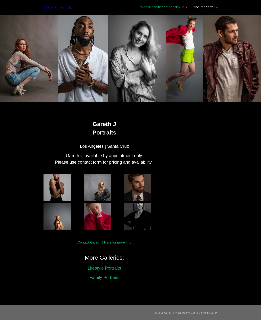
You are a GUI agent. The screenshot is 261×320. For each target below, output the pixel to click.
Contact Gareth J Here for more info (104, 242)
